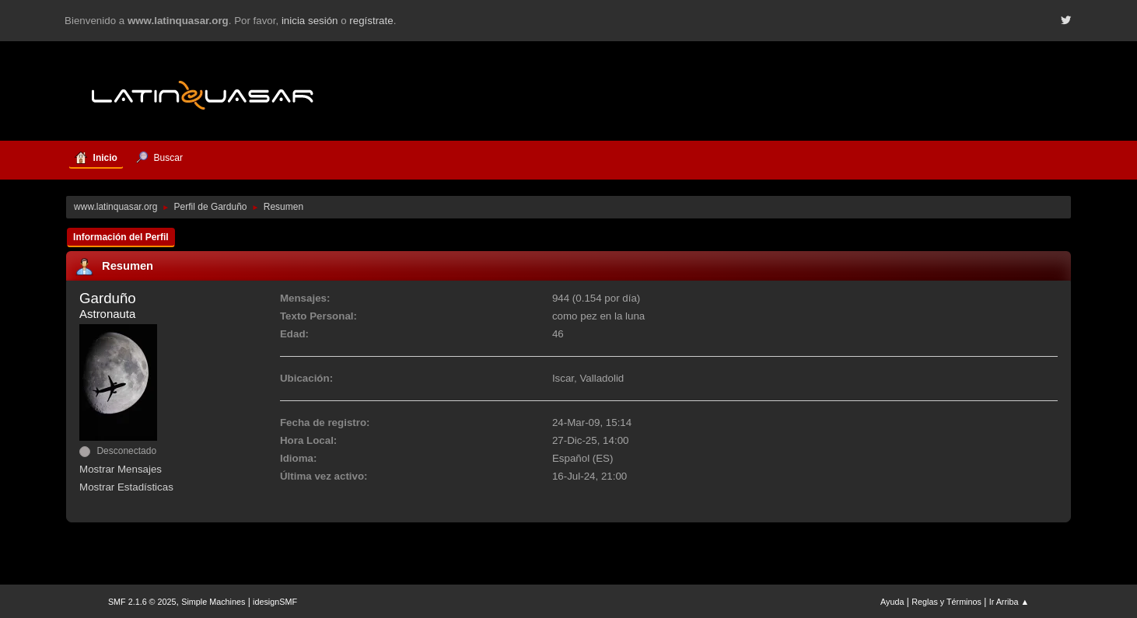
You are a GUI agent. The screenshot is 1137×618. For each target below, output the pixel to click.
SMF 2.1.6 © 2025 (142, 601)
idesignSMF (275, 601)
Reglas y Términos (946, 601)
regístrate (371, 20)
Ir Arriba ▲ (1009, 601)
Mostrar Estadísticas (126, 487)
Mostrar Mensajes (120, 469)
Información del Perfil (121, 237)
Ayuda (892, 601)
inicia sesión (310, 20)
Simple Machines (213, 601)
